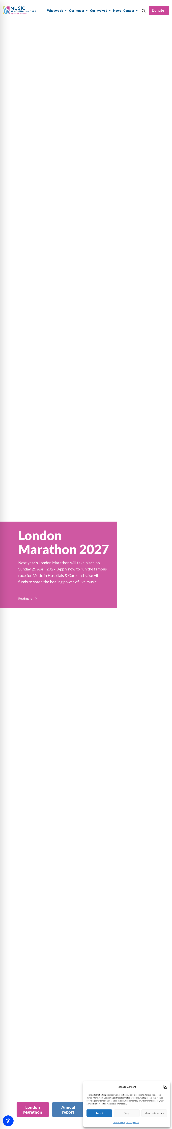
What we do (57, 10)
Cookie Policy (119, 1122)
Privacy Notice (132, 1122)
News (117, 10)
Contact (130, 10)
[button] (165, 1086)
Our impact (78, 10)
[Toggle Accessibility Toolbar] (8, 1121)
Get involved (100, 10)
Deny (127, 1113)
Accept (99, 1113)
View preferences (154, 1113)
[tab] (33, 1109)
